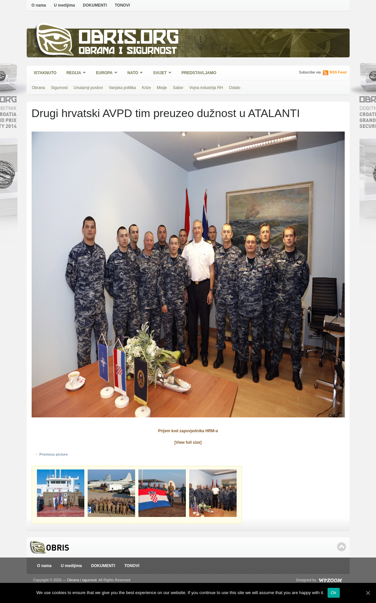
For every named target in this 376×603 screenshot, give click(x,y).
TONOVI (122, 5)
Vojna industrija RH (206, 87)
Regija (74, 73)
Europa (104, 73)
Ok (333, 592)
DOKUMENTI (95, 5)
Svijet (160, 73)
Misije (162, 87)
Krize (146, 87)
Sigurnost (59, 87)
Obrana (38, 87)
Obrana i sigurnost (128, 51)
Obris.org (129, 39)
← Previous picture (51, 454)
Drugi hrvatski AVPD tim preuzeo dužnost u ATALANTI (166, 113)
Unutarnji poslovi (88, 87)
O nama (39, 5)
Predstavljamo (199, 73)
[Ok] (367, 592)
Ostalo (235, 87)
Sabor (178, 87)
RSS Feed (338, 72)
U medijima (64, 5)
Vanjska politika (122, 87)
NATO (133, 73)
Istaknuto (45, 73)
